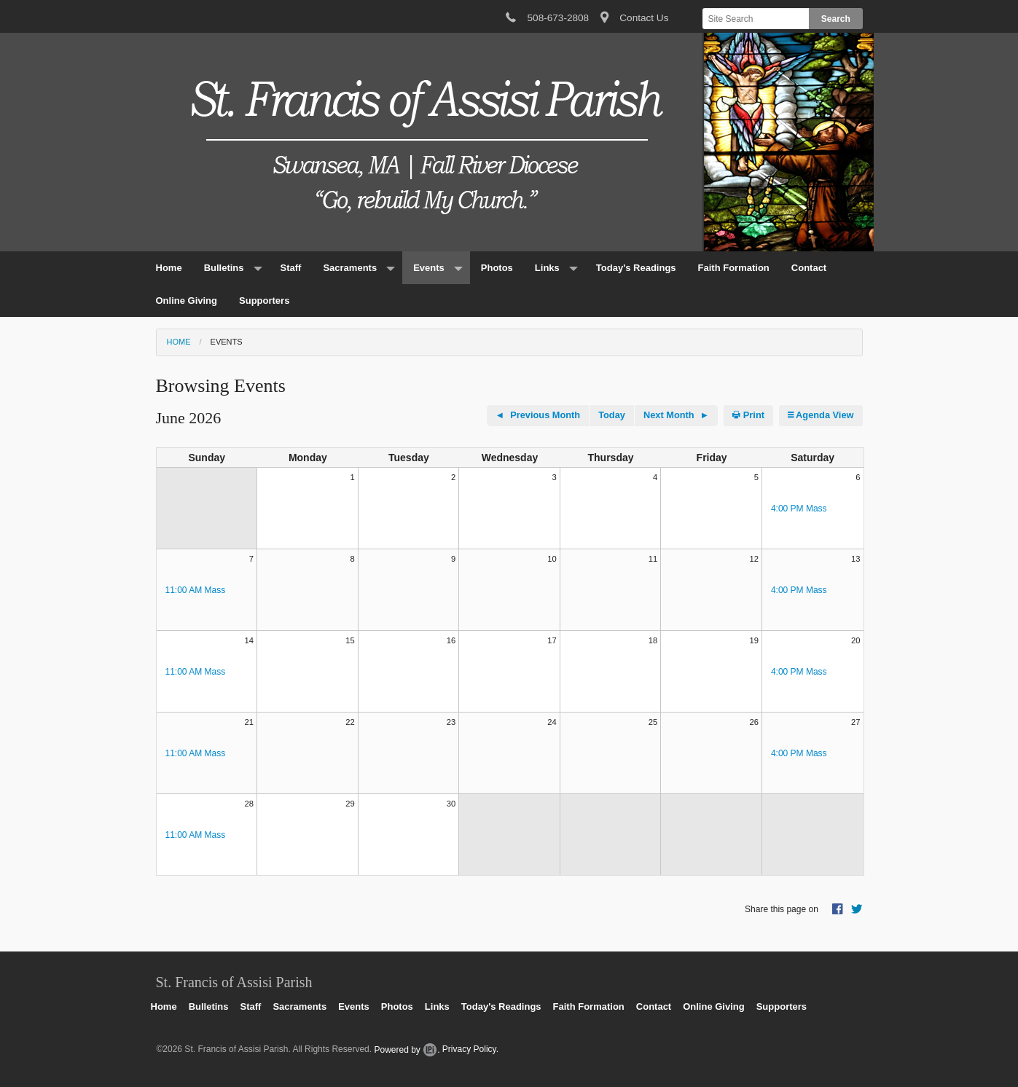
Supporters (264, 300)
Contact (808, 267)
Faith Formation (734, 267)
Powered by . (406, 1050)
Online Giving (187, 300)
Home (169, 267)
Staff (291, 267)
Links (547, 267)
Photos (497, 267)
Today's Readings (636, 267)
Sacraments (350, 267)
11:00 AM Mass (195, 590)
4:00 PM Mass (799, 508)
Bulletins (224, 267)
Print (748, 414)
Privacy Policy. (470, 1050)
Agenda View (821, 414)
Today (611, 414)
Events (429, 267)
